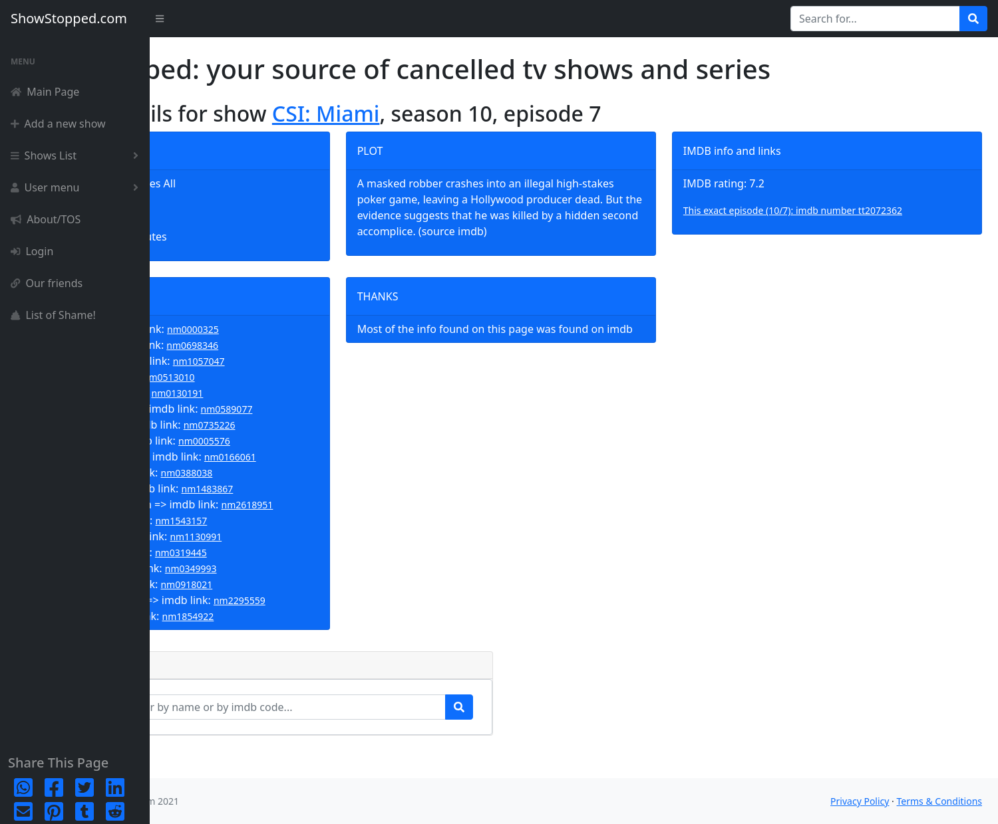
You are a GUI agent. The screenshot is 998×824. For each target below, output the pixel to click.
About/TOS (46, 219)
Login (32, 251)
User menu (77, 187)
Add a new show (58, 123)
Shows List (77, 155)
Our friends (47, 283)
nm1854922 (334, 643)
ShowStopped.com (69, 18)
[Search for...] (875, 18)
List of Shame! (53, 315)
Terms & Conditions (940, 801)
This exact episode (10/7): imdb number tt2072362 (841, 210)
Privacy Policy (859, 801)
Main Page (45, 91)
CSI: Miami (472, 113)
